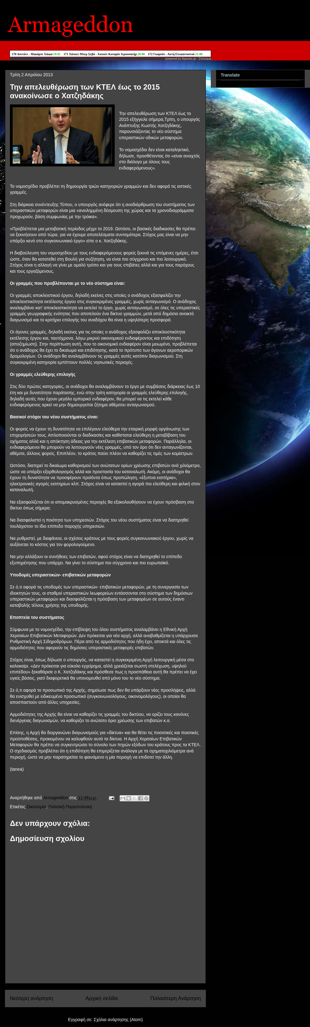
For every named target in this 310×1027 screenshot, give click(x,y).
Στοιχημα (205, 58)
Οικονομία (36, 806)
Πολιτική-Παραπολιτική (70, 806)
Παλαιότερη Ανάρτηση (175, 998)
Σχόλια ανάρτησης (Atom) (118, 1019)
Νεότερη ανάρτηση (31, 998)
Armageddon (56, 797)
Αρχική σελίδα (102, 998)
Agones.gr (189, 58)
